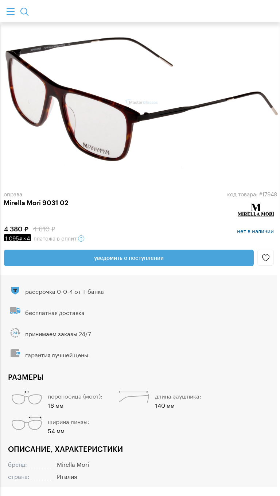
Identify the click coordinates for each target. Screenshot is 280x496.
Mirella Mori (73, 463)
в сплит (44, 237)
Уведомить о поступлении (129, 257)
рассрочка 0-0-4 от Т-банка (64, 290)
